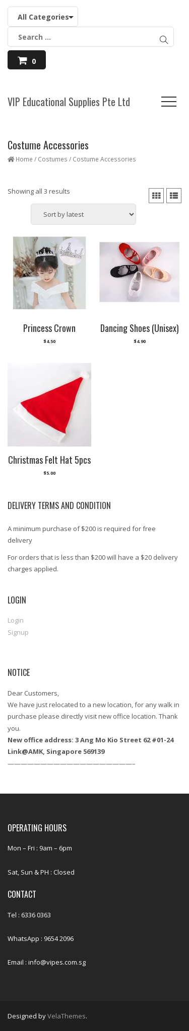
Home (24, 159)
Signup (18, 632)
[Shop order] (83, 214)
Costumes (53, 159)
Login (16, 620)
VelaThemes (66, 1015)
